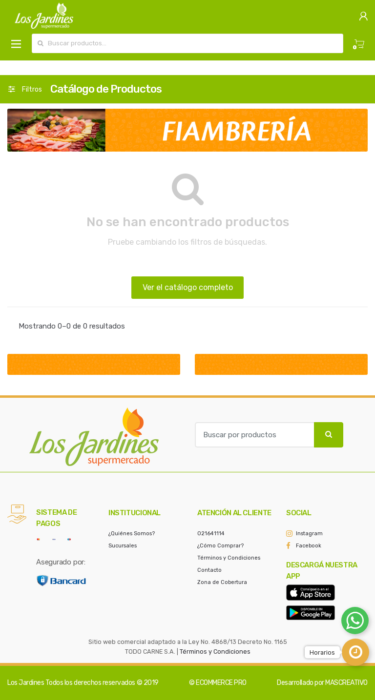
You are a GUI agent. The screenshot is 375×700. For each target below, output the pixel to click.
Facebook (308, 546)
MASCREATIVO (346, 683)
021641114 (211, 533)
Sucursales (122, 546)
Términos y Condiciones (228, 558)
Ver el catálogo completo (188, 287)
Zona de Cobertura (222, 582)
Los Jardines (25, 683)
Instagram (309, 533)
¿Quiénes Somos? (131, 533)
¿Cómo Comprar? (220, 546)
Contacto (209, 570)
